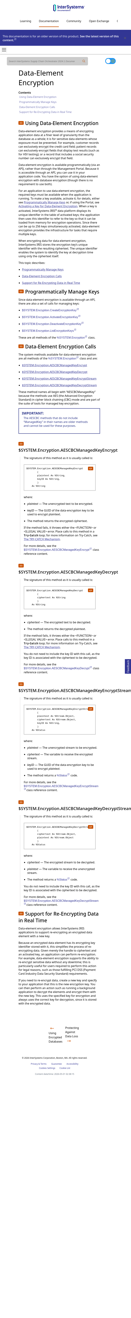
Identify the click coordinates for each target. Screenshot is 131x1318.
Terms (43, 1063)
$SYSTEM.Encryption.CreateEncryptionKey (50, 310)
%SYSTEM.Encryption (72, 337)
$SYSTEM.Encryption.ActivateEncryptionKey (51, 317)
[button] (21, 123)
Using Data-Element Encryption (37, 97)
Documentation (49, 21)
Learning (25, 21)
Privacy (34, 1063)
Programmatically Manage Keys (38, 102)
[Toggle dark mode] (110, 61)
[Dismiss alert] (124, 38)
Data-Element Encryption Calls (37, 107)
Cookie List (65, 1068)
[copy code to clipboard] (90, 468)
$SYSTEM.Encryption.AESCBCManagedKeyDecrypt (54, 372)
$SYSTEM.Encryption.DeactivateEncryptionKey (53, 323)
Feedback (128, 666)
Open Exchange (99, 21)
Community (74, 21)
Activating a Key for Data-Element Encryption (47, 206)
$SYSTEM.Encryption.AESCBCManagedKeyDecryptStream (59, 385)
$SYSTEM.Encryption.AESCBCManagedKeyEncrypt (54, 365)
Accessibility (72, 1063)
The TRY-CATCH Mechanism (42, 539)
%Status (63, 775)
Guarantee (56, 1063)
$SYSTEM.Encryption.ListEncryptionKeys (49, 330)
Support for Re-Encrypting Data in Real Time (45, 112)
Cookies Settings (47, 1068)
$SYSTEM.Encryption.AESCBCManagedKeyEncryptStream (59, 378)
